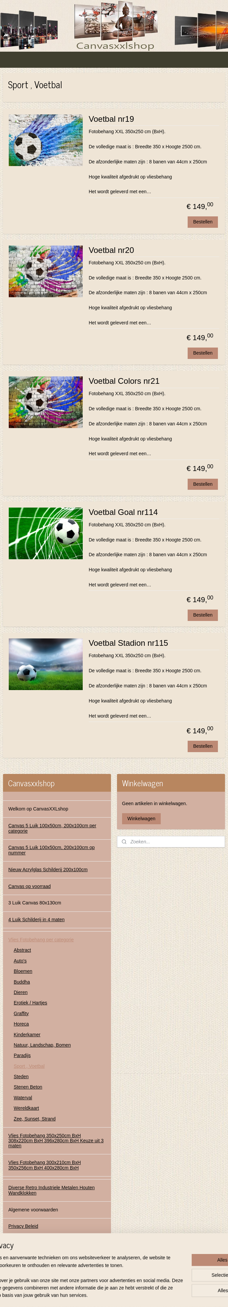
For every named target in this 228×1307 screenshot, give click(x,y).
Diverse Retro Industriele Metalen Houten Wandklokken (51, 1190)
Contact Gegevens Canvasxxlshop (44, 1243)
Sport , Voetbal (29, 1066)
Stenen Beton (28, 1087)
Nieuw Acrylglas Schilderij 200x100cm (48, 869)
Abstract (22, 950)
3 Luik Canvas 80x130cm (34, 902)
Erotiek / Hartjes (30, 1002)
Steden (21, 1076)
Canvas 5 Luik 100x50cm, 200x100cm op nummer (51, 850)
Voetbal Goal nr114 (123, 512)
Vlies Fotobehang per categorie (41, 939)
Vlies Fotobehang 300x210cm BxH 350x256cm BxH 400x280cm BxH (44, 1165)
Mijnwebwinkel (181, 1295)
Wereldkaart (26, 1108)
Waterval (23, 1097)
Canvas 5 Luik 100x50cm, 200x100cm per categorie (52, 828)
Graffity (21, 1013)
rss (106, 1295)
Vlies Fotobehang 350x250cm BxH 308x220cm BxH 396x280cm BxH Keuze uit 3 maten (56, 1141)
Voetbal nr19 (111, 118)
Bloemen (23, 971)
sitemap (94, 1295)
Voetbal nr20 (111, 250)
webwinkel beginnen (128, 1295)
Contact (16, 1259)
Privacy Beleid (23, 1226)
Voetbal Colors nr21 (124, 380)
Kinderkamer (27, 1034)
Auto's (20, 960)
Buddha (22, 982)
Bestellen (203, 222)
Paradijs (22, 1055)
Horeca (21, 1024)
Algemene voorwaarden (33, 1209)
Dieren (21, 992)
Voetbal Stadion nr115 (128, 643)
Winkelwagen (141, 818)
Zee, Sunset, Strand (35, 1118)
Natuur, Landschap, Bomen (42, 1045)
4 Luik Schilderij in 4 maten (36, 919)
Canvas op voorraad (29, 886)
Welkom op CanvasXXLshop (38, 809)
